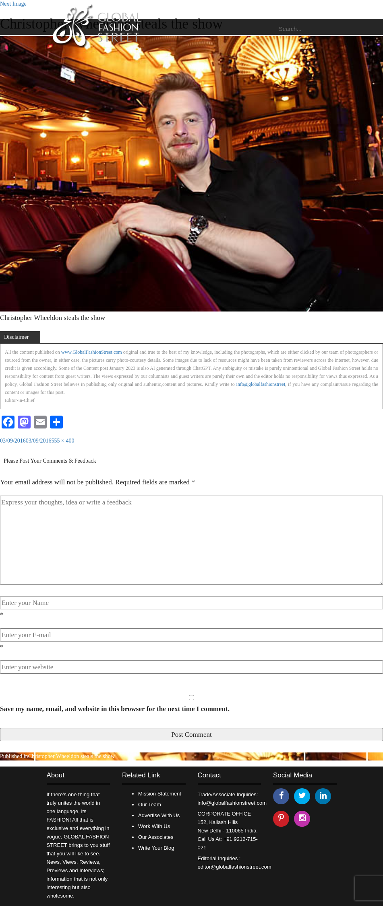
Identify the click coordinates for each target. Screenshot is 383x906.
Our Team (149, 804)
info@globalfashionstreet (261, 384)
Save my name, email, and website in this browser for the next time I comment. (115, 709)
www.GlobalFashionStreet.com (91, 352)
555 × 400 (63, 441)
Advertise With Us (159, 815)
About (55, 775)
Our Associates (155, 837)
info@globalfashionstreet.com (232, 803)
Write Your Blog (156, 848)
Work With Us (154, 826)
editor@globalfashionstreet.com (234, 867)
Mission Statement (159, 794)
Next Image (13, 4)
